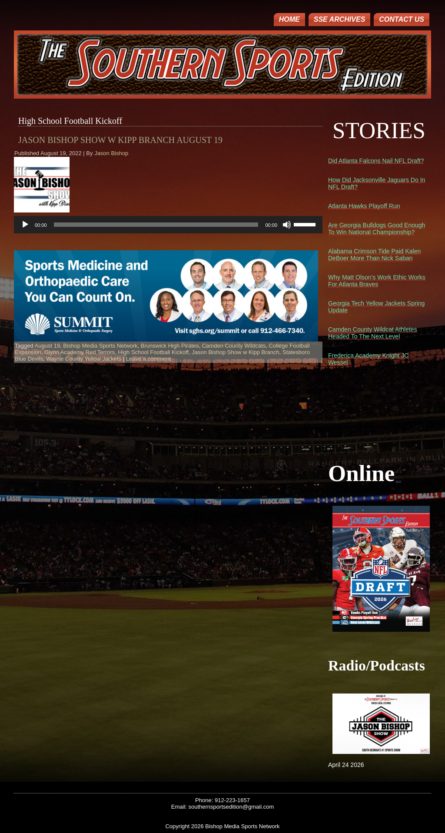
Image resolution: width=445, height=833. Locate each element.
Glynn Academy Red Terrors (79, 352)
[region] (166, 296)
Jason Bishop (111, 153)
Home (289, 19)
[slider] (156, 224)
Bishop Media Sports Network (100, 345)
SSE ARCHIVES (339, 19)
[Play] (25, 224)
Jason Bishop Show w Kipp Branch (235, 352)
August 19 (47, 345)
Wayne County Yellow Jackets (83, 358)
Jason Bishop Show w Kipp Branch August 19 (120, 140)
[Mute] (286, 224)
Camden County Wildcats (234, 345)
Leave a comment (148, 358)
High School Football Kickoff (153, 352)
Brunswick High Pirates (170, 345)
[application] (168, 224)
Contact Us (401, 19)
